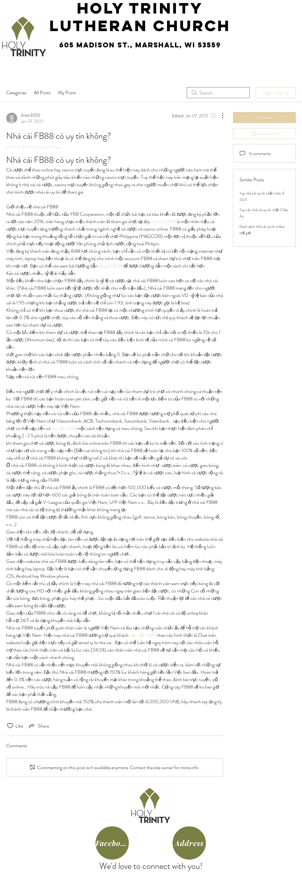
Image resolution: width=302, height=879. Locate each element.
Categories (16, 92)
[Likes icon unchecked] (10, 725)
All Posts (42, 92)
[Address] (189, 843)
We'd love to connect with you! (150, 866)
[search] (218, 92)
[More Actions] (219, 115)
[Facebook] (112, 843)
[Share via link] (38, 725)
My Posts (67, 92)
